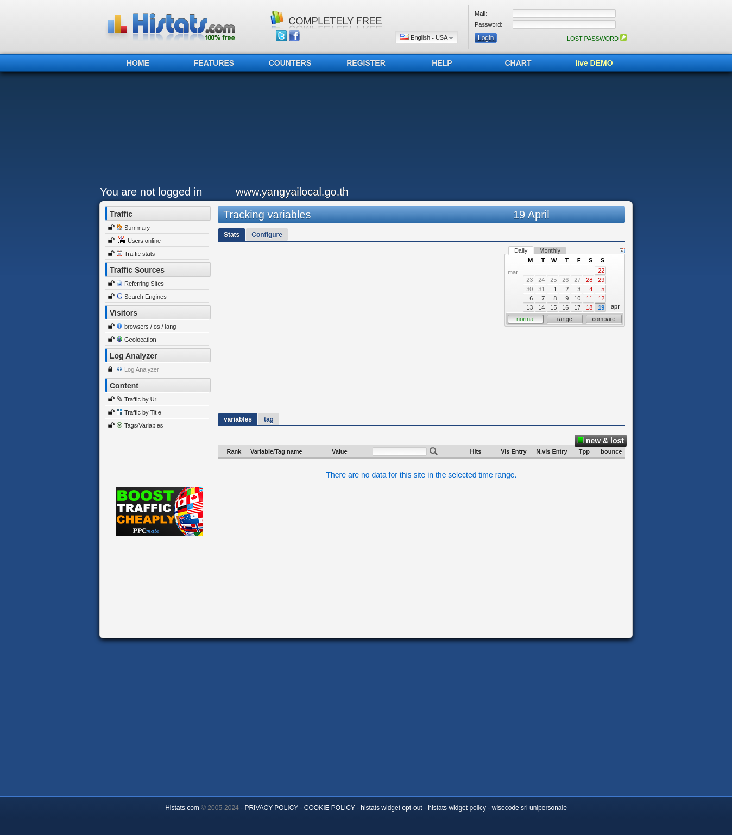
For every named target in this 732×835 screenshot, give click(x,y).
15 (553, 307)
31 (541, 289)
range (564, 319)
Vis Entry (514, 451)
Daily (520, 250)
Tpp (584, 451)
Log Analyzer (141, 369)
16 (565, 307)
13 (529, 307)
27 (577, 280)
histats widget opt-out (391, 808)
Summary (137, 227)
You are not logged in (151, 192)
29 (601, 280)
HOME (138, 63)
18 (589, 307)
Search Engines (145, 296)
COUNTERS (290, 63)
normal (525, 319)
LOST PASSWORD (597, 38)
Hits (476, 451)
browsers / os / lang (150, 326)
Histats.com (182, 808)
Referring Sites (144, 283)
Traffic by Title (142, 412)
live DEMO (594, 63)
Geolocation (140, 339)
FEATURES (214, 63)
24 (541, 280)
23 (529, 280)
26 (565, 280)
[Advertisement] (363, 131)
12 (601, 298)
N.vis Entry (551, 451)
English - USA (426, 37)
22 (601, 270)
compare (604, 319)
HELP (442, 63)
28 (589, 280)
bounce (611, 451)
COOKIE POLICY (329, 808)
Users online (144, 240)
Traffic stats (139, 253)
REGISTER (366, 63)
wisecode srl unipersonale (529, 808)
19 (601, 307)
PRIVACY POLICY (271, 808)
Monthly (549, 250)
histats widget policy (457, 808)
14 (541, 307)
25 (553, 280)
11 (589, 298)
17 (577, 307)
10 (577, 298)
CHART (518, 63)
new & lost (600, 440)
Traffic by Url (141, 399)
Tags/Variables (143, 425)
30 (529, 289)
